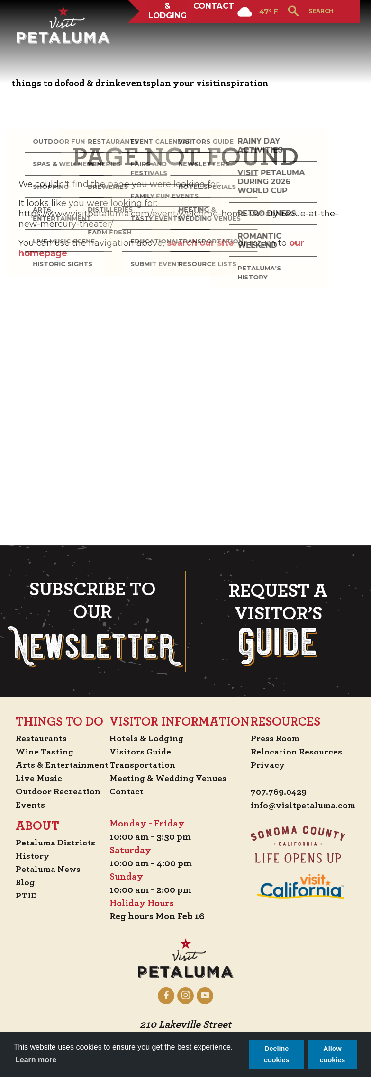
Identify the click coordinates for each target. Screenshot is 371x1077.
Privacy (148, 779)
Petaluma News (75, 668)
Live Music (64, 577)
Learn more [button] (35, 1060)
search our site (200, 243)
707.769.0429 (160, 807)
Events (56, 603)
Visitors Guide (222, 550)
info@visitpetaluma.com (186, 820)
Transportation (225, 563)
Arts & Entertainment (90, 563)
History (58, 654)
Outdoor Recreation (85, 590)
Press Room (156, 753)
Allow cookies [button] (332, 1054)
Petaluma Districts (83, 641)
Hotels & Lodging (163, 35)
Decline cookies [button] (277, 1054)
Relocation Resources (178, 766)
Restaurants (68, 537)
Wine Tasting (71, 550)
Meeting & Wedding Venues (251, 577)
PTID (52, 694)
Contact (215, 35)
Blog (51, 681)
